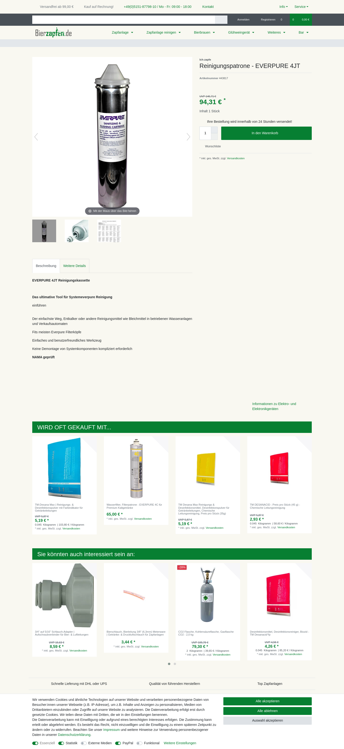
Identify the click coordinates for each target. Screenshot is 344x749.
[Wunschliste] (284, 20)
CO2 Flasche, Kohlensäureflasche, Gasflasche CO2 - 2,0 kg (206, 633)
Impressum (111, 730)
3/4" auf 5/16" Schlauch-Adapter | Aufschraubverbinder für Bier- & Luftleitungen (61, 633)
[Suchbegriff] (123, 19)
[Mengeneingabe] (205, 133)
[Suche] (221, 19)
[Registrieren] (265, 20)
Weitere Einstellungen (180, 743)
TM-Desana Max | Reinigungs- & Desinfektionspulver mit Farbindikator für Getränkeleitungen (59, 507)
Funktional (152, 743)
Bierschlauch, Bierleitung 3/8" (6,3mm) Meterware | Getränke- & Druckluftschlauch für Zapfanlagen (136, 633)
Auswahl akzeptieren (267, 720)
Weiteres (275, 32)
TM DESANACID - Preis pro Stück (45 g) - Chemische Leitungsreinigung (275, 506)
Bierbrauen (202, 32)
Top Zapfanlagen (270, 684)
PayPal (128, 743)
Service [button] (300, 7)
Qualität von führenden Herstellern (174, 684)
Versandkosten (235, 158)
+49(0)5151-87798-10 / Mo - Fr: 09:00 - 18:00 (155, 7)
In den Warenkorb (280, 133)
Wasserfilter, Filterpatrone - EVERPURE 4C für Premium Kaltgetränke (134, 506)
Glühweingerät (239, 32)
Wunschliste (211, 146)
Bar (302, 32)
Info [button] (282, 7)
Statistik (71, 743)
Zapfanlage (120, 32)
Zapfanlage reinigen (161, 32)
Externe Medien (100, 743)
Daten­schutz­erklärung (74, 735)
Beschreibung (46, 266)
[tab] (46, 266)
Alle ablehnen (268, 711)
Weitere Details (74, 266)
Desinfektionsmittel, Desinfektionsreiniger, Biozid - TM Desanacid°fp (279, 633)
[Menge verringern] (214, 136)
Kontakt (206, 7)
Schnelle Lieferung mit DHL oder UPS (79, 684)
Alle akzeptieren (268, 701)
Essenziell (47, 743)
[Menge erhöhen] (214, 130)
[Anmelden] (241, 20)
